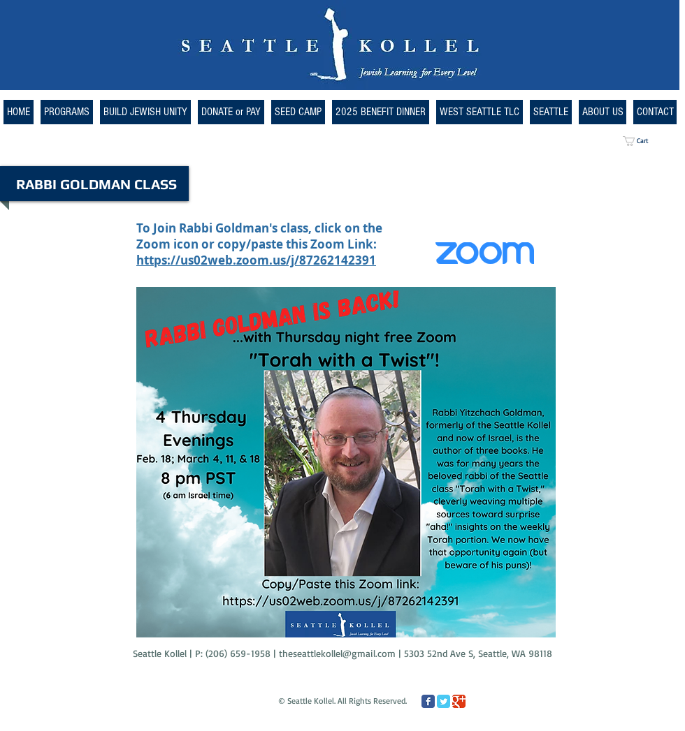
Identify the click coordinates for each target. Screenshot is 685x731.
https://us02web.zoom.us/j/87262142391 (256, 260)
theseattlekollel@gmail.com (337, 653)
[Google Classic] (459, 701)
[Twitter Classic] (443, 701)
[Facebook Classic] (428, 701)
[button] (479, 112)
